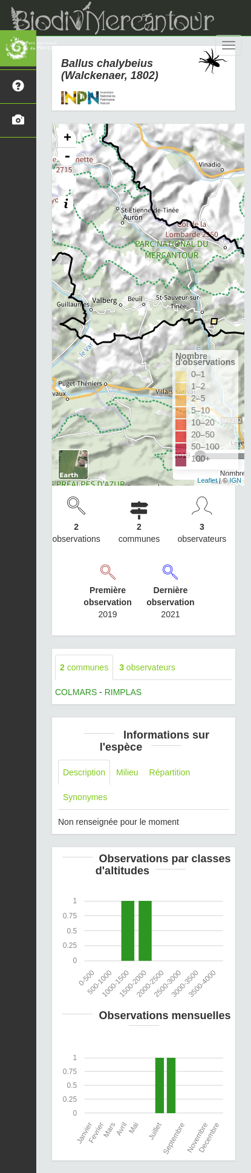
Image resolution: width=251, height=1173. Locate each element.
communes (84, 667)
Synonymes (85, 797)
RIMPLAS (123, 692)
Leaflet (207, 480)
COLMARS (76, 692)
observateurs (147, 667)
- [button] (67, 157)
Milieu (127, 772)
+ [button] (67, 139)
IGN (235, 480)
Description (84, 772)
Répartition (170, 772)
